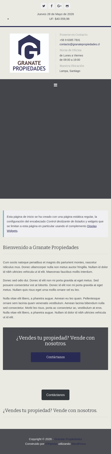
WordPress (78, 443)
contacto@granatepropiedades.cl (80, 44)
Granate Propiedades (68, 439)
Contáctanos (55, 357)
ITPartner (51, 443)
